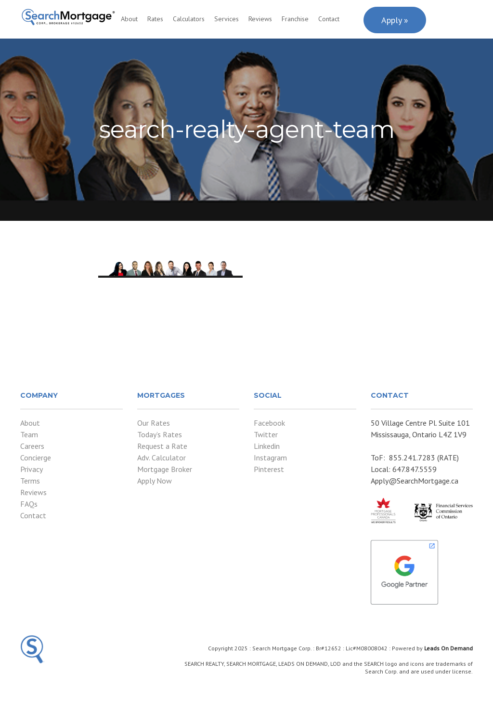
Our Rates (153, 423)
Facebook (269, 423)
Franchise (295, 18)
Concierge (35, 457)
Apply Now (154, 480)
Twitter (266, 434)
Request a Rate (162, 446)
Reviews (260, 18)
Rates (155, 18)
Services (226, 18)
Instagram (270, 457)
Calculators (189, 18)
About (129, 18)
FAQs (29, 504)
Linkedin (267, 446)
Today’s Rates (159, 434)
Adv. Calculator (161, 457)
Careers (32, 446)
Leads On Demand (448, 648)
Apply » (394, 20)
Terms (30, 480)
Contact (328, 18)
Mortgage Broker (164, 469)
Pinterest (269, 469)
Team (29, 434)
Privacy (31, 469)
